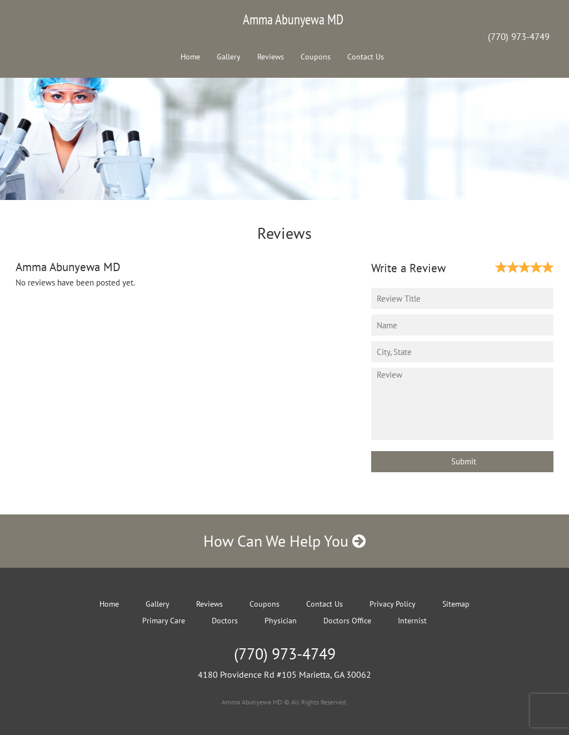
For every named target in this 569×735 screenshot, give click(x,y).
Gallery (229, 57)
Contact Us (365, 57)
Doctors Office (347, 621)
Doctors (225, 621)
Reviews (270, 57)
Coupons (316, 57)
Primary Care (163, 621)
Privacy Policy (393, 604)
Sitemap (456, 604)
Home (190, 57)
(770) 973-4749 (519, 37)
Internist (412, 621)
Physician (280, 621)
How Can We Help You (284, 541)
